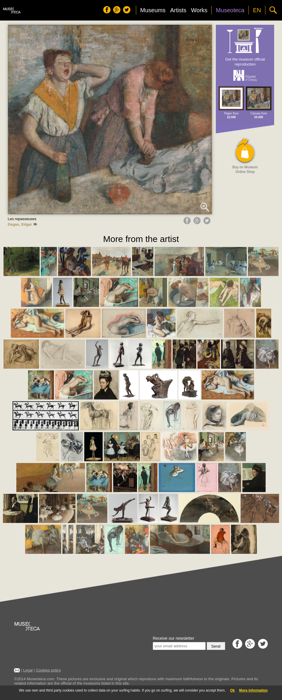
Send (215, 646)
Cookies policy (48, 670)
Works (199, 10)
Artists (178, 10)
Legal (28, 670)
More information (253, 690)
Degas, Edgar (22, 224)
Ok (232, 690)
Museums (153, 10)
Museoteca (230, 10)
